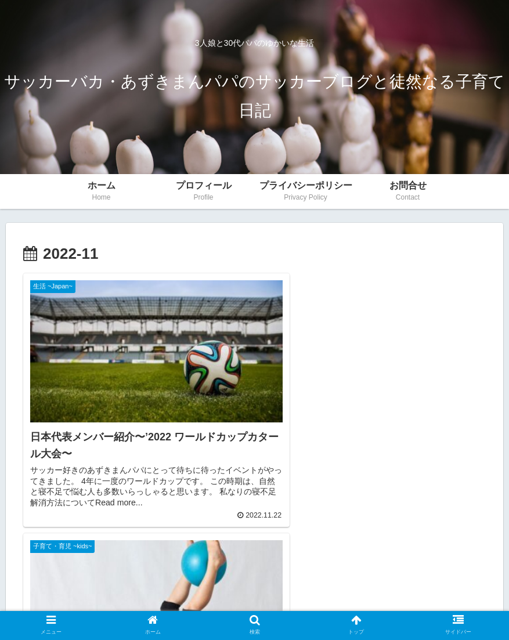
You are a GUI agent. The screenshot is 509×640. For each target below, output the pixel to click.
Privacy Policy (223, 604)
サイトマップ (286, 604)
